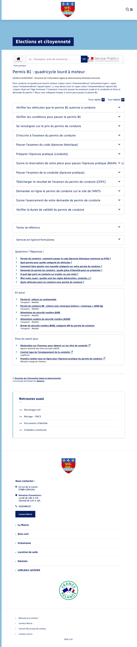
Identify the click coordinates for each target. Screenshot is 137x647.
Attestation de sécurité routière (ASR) (40, 312)
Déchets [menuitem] (21, 561)
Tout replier (96, 99)
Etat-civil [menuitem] (22, 534)
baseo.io (40, 381)
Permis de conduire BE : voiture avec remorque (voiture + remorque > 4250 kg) (61, 306)
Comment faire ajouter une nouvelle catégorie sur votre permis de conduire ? (61, 266)
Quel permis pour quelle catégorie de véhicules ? (46, 262)
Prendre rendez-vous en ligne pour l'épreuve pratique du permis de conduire (62, 358)
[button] (68, 107)
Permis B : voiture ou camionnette (38, 299)
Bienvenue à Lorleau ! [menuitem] (29, 618)
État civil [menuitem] (68, 639)
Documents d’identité (33, 423)
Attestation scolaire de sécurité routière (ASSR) (45, 319)
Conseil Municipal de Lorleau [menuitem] (32, 629)
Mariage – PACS (30, 416)
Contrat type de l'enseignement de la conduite (46, 352)
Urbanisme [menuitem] (23, 543)
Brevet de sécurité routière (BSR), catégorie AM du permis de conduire (57, 325)
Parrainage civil (30, 409)
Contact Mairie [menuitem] (25, 623)
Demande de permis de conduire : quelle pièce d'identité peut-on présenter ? (61, 270)
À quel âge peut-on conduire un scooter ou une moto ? (49, 274)
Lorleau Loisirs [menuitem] (26, 634)
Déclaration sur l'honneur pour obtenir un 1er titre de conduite (55, 345)
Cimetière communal (32, 430)
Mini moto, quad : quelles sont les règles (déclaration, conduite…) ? (55, 278)
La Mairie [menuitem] (22, 524)
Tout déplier (116, 99)
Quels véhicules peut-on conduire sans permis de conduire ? (52, 282)
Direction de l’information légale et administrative (38, 378)
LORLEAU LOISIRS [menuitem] (27, 570)
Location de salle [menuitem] (26, 552)
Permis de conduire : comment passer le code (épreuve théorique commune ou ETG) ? (65, 258)
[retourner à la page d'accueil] (68, 9)
